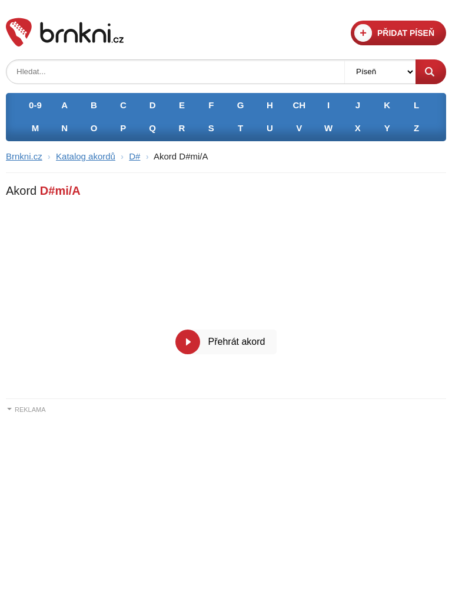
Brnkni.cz (24, 156)
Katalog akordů (85, 156)
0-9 (35, 105)
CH (299, 105)
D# (134, 156)
